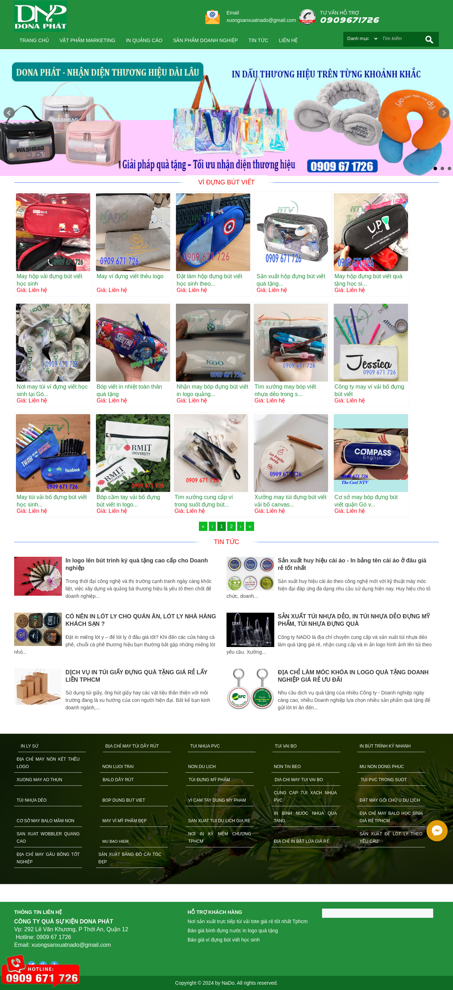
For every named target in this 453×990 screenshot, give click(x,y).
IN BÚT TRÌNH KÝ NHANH (385, 746)
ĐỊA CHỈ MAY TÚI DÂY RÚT (132, 746)
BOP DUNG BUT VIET (123, 800)
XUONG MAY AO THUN (39, 779)
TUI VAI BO (286, 746)
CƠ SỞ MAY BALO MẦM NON (45, 820)
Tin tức (258, 40)
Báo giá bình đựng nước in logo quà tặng (233, 930)
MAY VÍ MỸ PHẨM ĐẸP (124, 820)
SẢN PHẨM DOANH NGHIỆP (205, 40)
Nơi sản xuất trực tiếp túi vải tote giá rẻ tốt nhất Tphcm (248, 921)
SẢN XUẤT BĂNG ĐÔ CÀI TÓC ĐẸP (129, 858)
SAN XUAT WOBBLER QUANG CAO (48, 837)
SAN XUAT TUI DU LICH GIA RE (219, 820)
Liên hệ (288, 40)
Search (429, 39)
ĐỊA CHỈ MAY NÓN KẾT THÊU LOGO (48, 763)
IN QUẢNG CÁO (144, 40)
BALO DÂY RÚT (118, 779)
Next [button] (444, 637)
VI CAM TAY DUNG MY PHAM (217, 800)
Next (443, 113)
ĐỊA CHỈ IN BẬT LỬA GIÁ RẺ (301, 841)
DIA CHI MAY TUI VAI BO (299, 779)
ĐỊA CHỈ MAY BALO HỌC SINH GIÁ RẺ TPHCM (391, 817)
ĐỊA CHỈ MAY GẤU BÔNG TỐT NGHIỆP (48, 858)
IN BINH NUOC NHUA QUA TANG (305, 817)
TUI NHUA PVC (205, 746)
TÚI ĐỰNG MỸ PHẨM (209, 779)
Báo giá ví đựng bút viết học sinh (224, 940)
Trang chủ (34, 40)
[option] (120, 635)
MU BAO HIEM (115, 841)
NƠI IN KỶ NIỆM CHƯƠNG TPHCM (219, 837)
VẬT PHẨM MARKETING (87, 40)
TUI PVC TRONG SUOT (384, 779)
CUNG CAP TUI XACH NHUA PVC (305, 796)
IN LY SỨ (29, 746)
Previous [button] (8, 637)
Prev (9, 113)
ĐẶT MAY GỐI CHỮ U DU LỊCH (390, 800)
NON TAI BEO (287, 766)
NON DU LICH (202, 766)
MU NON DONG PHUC (382, 766)
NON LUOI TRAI (117, 766)
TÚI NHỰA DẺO (32, 800)
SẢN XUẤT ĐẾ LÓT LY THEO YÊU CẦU (391, 837)
